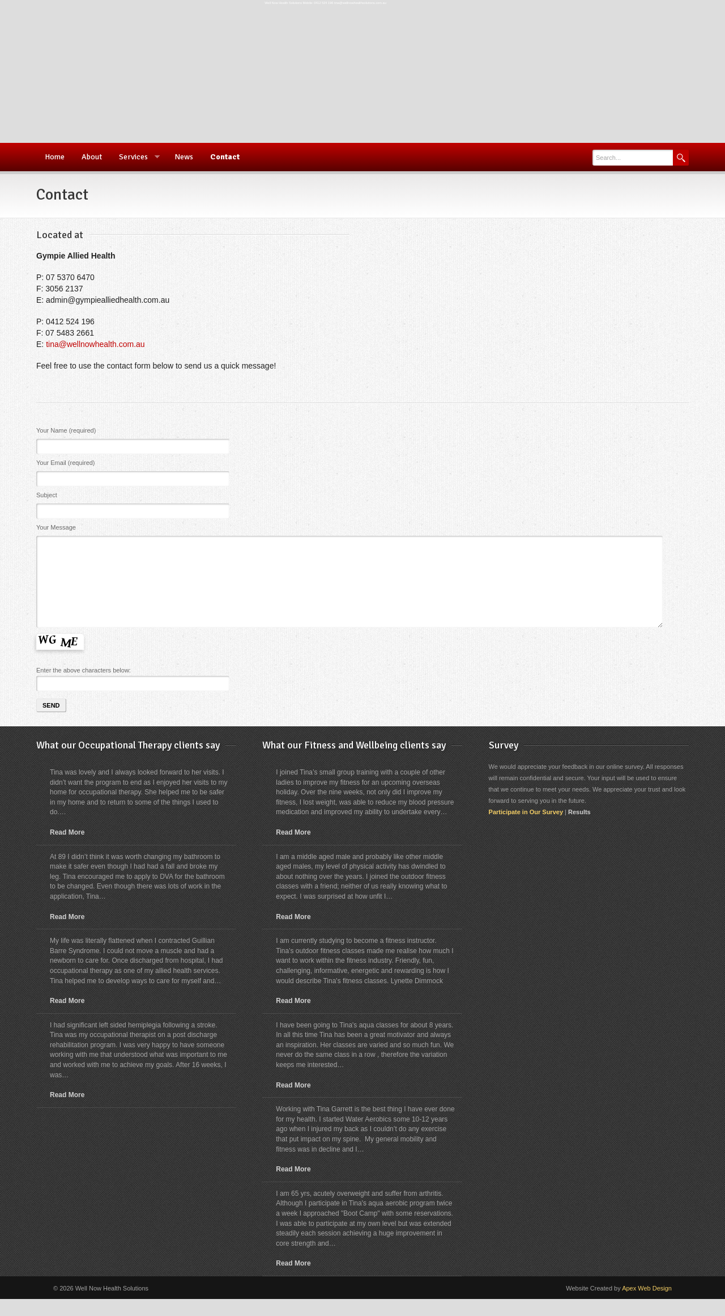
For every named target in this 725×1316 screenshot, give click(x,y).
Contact (225, 157)
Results (579, 829)
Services (135, 157)
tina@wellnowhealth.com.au (95, 344)
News (183, 157)
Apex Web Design (647, 1305)
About (92, 157)
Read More (67, 849)
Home (55, 157)
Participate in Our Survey (526, 829)
